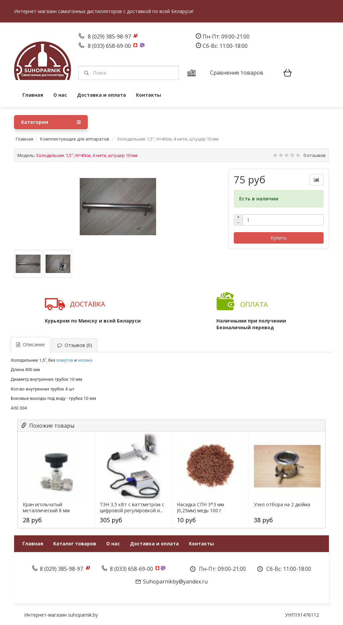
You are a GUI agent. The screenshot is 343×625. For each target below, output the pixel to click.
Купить (279, 238)
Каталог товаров (74, 543)
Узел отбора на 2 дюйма (282, 505)
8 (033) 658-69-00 (110, 46)
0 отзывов (314, 155)
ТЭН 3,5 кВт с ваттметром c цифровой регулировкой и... (132, 508)
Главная (32, 95)
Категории (51, 122)
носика (85, 360)
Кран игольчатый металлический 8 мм (46, 508)
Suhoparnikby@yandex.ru (175, 581)
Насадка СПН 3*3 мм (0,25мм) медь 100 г (200, 508)
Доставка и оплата (101, 95)
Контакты (148, 95)
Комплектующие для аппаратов (74, 139)
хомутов (64, 360)
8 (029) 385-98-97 (110, 36)
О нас (60, 95)
